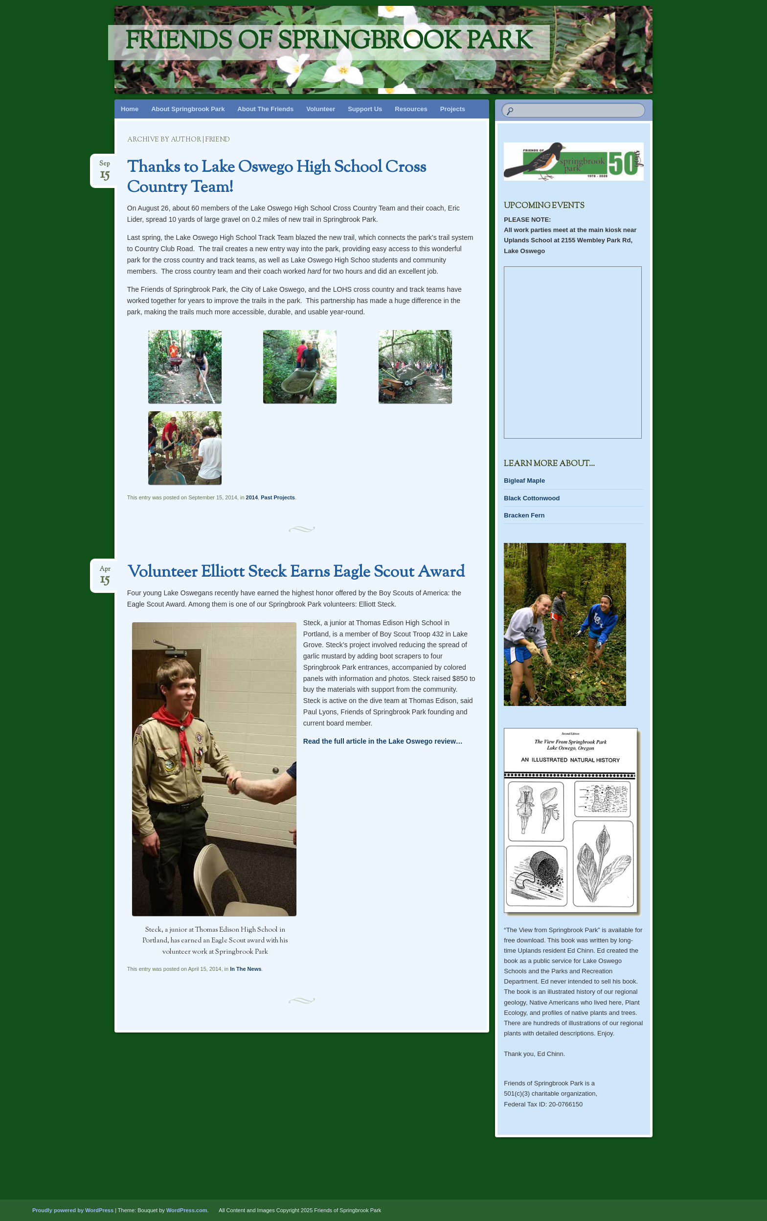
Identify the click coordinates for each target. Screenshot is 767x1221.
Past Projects (278, 497)
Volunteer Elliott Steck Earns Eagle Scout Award (296, 573)
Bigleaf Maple (524, 480)
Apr (105, 572)
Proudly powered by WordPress (72, 1210)
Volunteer (320, 109)
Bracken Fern (524, 515)
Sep (104, 167)
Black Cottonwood (532, 498)
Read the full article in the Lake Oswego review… (383, 741)
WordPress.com (186, 1210)
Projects (452, 109)
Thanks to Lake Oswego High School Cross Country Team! (276, 178)
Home (129, 109)
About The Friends (265, 109)
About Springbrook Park (188, 109)
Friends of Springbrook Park (329, 42)
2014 (252, 497)
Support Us (365, 109)
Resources (411, 109)
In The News (245, 969)
